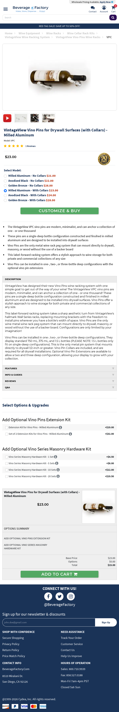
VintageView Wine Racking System (29, 37)
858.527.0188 (74, 675)
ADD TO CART (59, 574)
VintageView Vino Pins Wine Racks (79, 37)
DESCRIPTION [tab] (13, 279)
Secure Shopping (13, 638)
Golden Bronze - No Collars (30, 185)
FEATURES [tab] (59, 368)
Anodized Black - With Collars (32, 195)
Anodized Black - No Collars (31, 181)
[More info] (60, 427)
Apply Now (106, 1)
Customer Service (72, 644)
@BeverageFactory (59, 604)
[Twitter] (59, 596)
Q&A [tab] (59, 387)
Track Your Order (71, 638)
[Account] (104, 9)
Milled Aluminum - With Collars (33, 190)
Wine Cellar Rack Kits (82, 33)
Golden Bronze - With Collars (31, 200)
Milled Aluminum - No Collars (32, 176)
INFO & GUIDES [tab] (59, 374)
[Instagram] (71, 596)
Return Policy (10, 650)
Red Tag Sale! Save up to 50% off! (59, 26)
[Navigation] (5, 9)
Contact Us (68, 650)
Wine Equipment (31, 33)
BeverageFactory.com (15, 669)
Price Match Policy (13, 656)
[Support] (93, 9)
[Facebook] (48, 596)
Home (10, 33)
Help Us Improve (71, 656)
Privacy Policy (10, 644)
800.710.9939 (76, 669)
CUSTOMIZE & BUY (59, 210)
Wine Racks (55, 33)
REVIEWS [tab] (59, 381)
